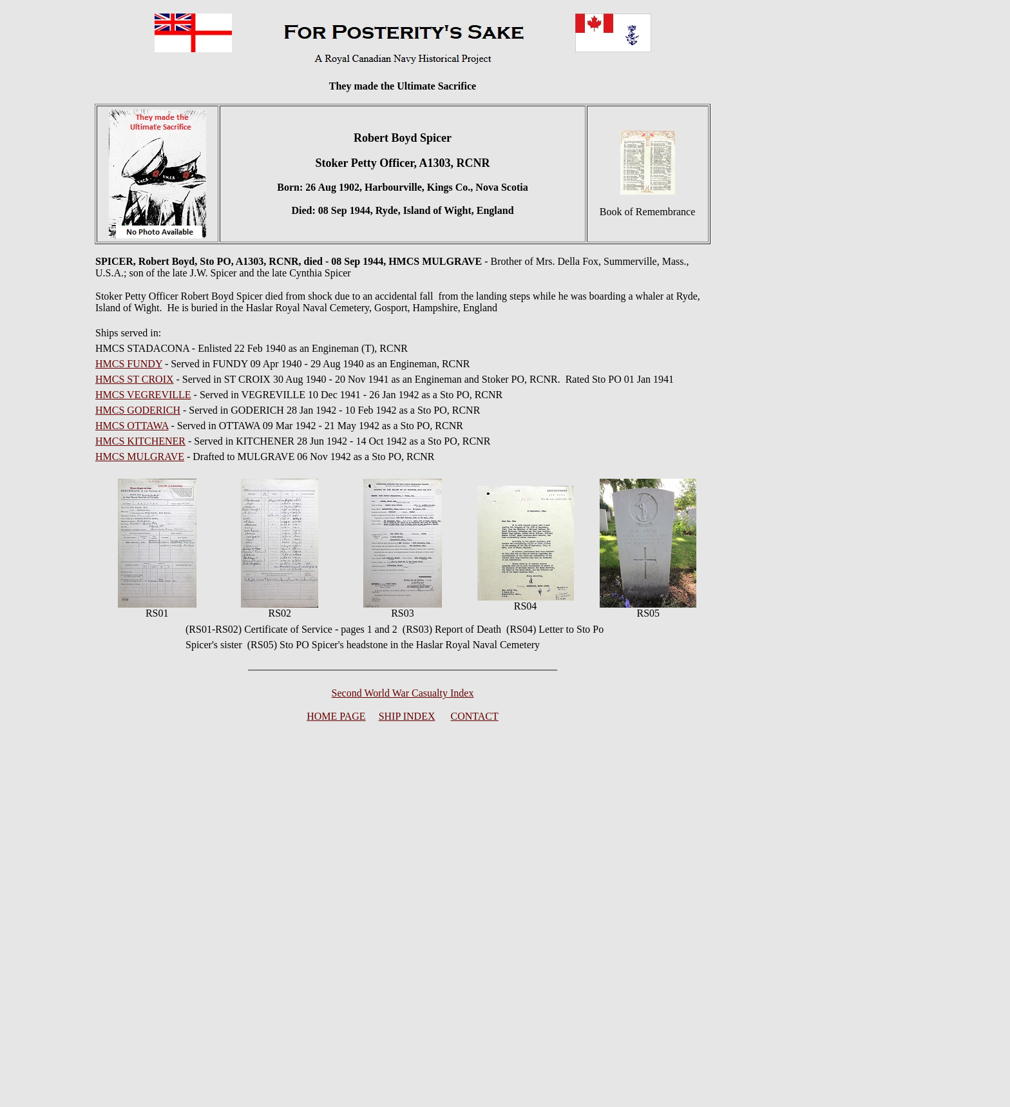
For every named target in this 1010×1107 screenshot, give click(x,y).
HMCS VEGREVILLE (143, 394)
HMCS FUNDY (128, 363)
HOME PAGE (336, 716)
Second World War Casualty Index (403, 693)
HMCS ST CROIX (134, 379)
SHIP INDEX (407, 716)
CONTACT (475, 716)
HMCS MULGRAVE (139, 456)
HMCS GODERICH (137, 410)
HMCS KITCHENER (140, 441)
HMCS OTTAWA (131, 425)
